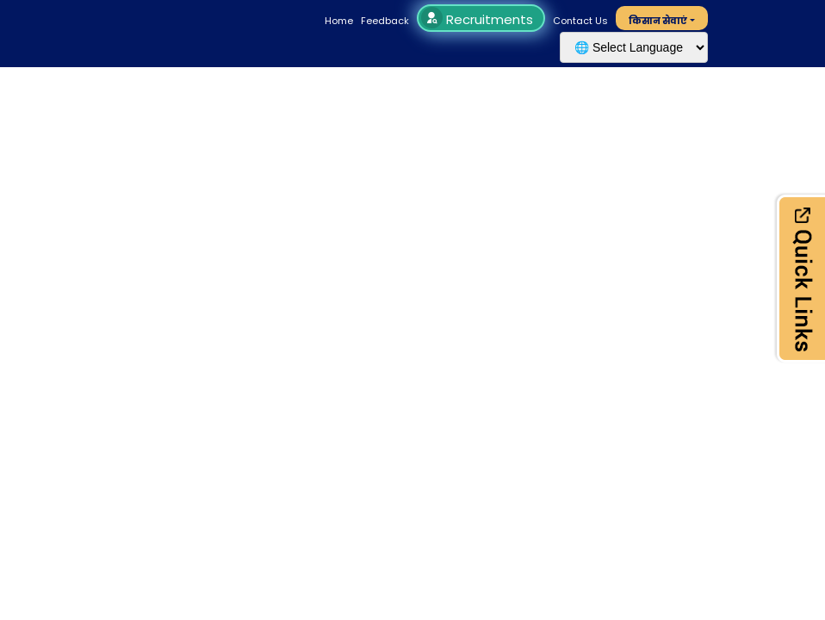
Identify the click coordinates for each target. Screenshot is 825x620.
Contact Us (580, 21)
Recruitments (479, 19)
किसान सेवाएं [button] (658, 21)
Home (339, 21)
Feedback (385, 21)
